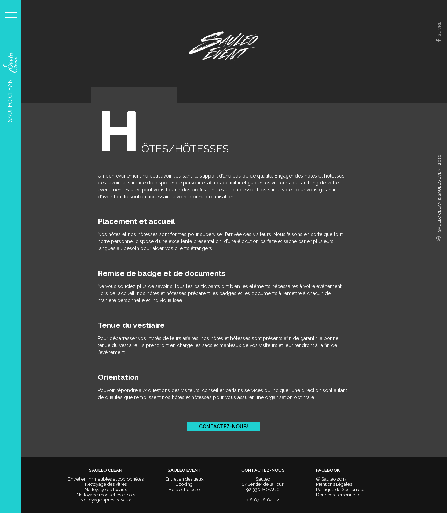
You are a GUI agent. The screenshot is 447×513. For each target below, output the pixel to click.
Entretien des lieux (184, 479)
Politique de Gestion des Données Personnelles (340, 492)
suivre (439, 29)
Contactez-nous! (223, 426)
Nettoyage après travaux (105, 500)
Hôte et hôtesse (184, 489)
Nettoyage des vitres (106, 484)
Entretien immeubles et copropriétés (106, 479)
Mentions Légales (334, 484)
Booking (184, 484)
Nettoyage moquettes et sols (105, 494)
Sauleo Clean (10, 86)
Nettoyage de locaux (106, 489)
